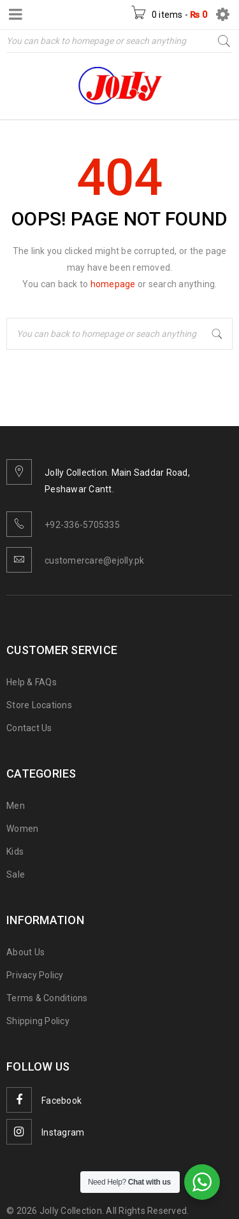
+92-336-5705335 (82, 525)
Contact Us (29, 728)
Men (15, 806)
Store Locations (39, 705)
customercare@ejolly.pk (95, 560)
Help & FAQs (31, 682)
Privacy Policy (35, 975)
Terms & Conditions (47, 998)
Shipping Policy (37, 1021)
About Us (25, 952)
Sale (15, 874)
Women (22, 828)
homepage (113, 284)
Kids (15, 851)
